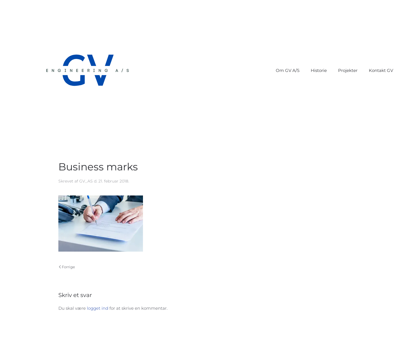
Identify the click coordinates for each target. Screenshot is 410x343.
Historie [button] (319, 70)
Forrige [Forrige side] (67, 267)
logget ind (97, 308)
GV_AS (86, 181)
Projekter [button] (348, 70)
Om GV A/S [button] (287, 70)
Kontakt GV (381, 70)
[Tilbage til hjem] (87, 70)
